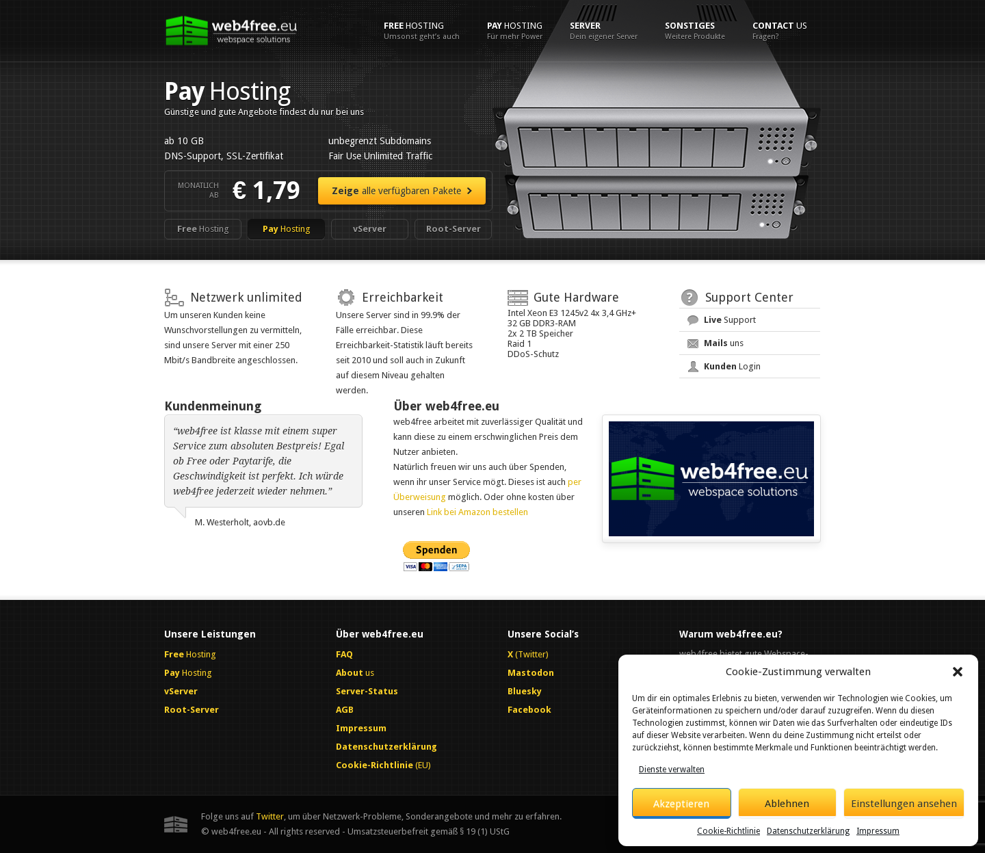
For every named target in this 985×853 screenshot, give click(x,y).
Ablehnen (787, 804)
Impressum (877, 831)
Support (730, 320)
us (779, 31)
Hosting (422, 31)
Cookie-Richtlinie (728, 831)
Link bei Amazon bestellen (477, 512)
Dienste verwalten (672, 769)
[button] (957, 672)
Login (732, 366)
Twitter (270, 816)
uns (724, 343)
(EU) (383, 765)
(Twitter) (528, 654)
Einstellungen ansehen (904, 804)
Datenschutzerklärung (808, 831)
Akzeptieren (681, 804)
